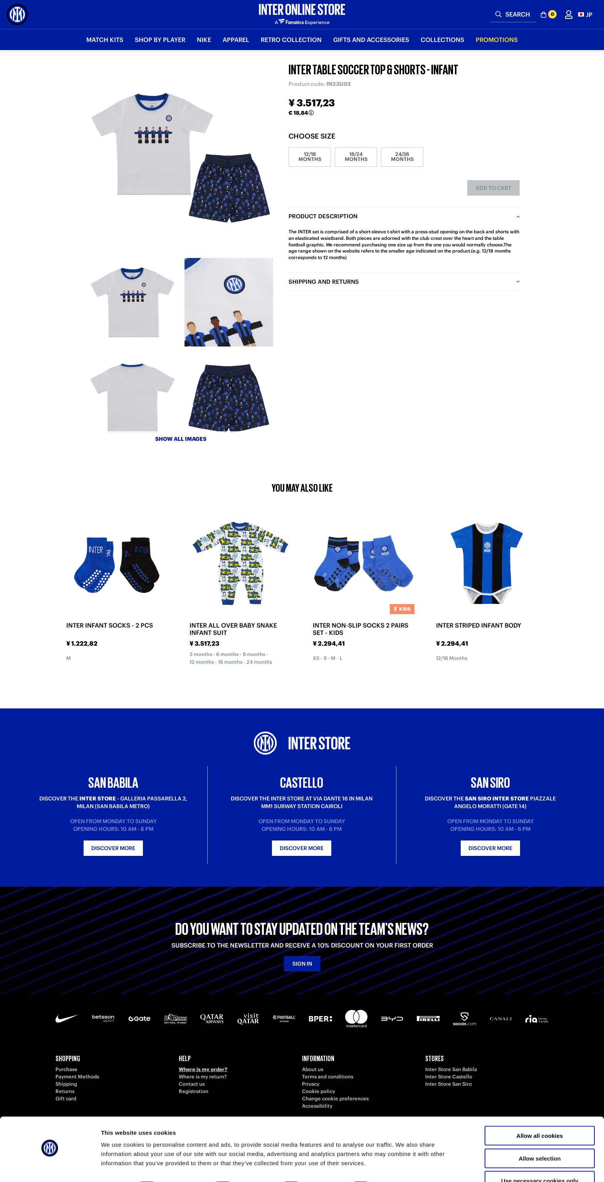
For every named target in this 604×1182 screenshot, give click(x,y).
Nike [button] (204, 40)
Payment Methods (77, 1076)
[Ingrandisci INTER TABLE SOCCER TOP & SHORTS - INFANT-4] (229, 398)
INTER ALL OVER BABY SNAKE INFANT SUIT (233, 629)
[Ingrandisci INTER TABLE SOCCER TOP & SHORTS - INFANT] (180, 157)
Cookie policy (318, 1091)
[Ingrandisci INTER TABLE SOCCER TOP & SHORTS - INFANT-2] (229, 302)
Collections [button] (442, 40)
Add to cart (493, 187)
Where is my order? (203, 1069)
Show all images (180, 438)
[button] (585, 14)
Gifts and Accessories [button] (371, 40)
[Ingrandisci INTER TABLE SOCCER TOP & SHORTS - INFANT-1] (132, 302)
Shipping (66, 1084)
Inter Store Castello (448, 1076)
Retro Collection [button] (291, 40)
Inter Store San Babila (451, 1069)
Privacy (310, 1084)
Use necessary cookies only (539, 1159)
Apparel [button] (236, 40)
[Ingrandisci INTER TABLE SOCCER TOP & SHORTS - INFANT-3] (132, 398)
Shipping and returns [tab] (324, 281)
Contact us (192, 1084)
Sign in (302, 963)
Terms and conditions (327, 1076)
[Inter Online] (17, 14)
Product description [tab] (323, 216)
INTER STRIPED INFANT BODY (478, 625)
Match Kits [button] (104, 40)
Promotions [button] (497, 40)
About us (312, 1069)
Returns (64, 1091)
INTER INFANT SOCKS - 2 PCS (109, 625)
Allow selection (539, 1137)
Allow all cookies (540, 1114)
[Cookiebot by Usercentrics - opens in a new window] (50, 1167)
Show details (404, 1167)
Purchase (66, 1069)
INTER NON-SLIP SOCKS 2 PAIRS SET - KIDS (360, 629)
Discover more (113, 848)
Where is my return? (203, 1076)
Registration (193, 1091)
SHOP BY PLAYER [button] (160, 40)
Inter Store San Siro (448, 1084)
